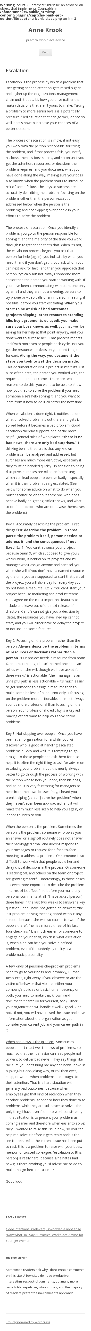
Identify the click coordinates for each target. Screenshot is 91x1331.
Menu (45, 52)
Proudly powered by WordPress (28, 1322)
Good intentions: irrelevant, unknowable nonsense (43, 1229)
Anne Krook (45, 30)
